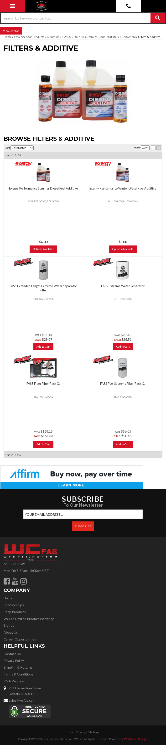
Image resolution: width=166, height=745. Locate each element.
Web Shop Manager (136, 738)
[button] (83, 18)
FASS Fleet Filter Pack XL (43, 383)
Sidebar (14, 30)
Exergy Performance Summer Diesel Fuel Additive (43, 188)
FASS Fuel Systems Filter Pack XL (122, 383)
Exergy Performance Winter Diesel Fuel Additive (122, 188)
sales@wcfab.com (22, 700)
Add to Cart (43, 346)
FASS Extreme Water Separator (123, 286)
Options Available (43, 248)
